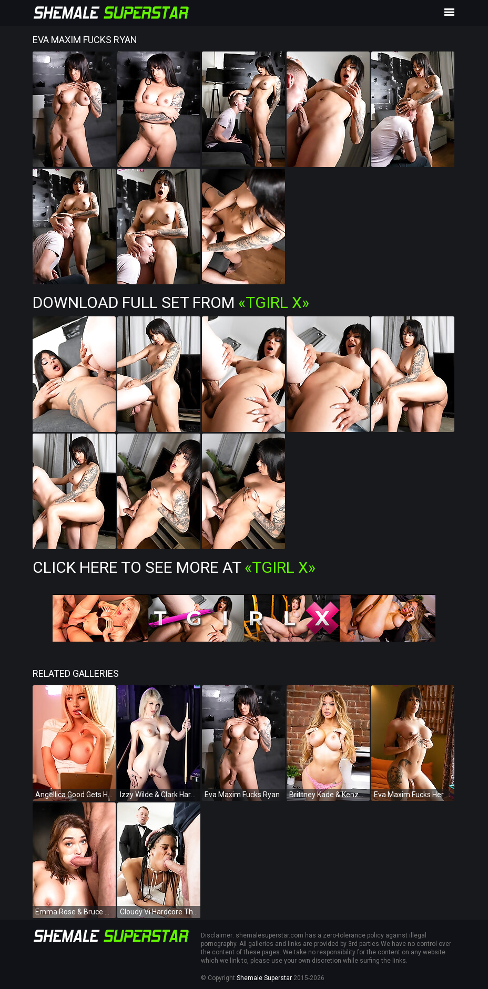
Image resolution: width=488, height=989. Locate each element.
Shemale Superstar (264, 978)
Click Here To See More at (174, 567)
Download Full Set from (171, 302)
